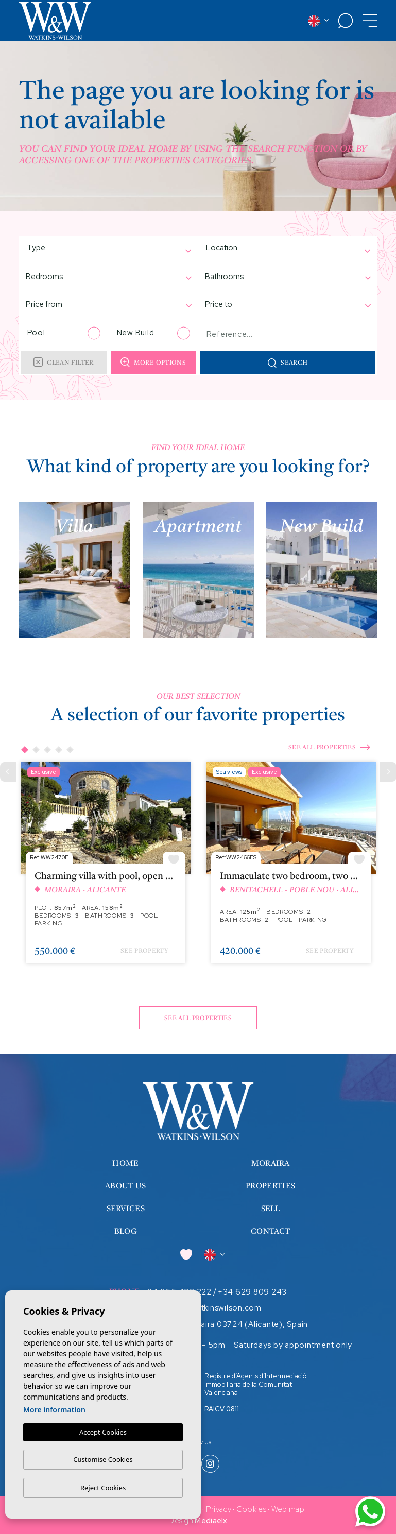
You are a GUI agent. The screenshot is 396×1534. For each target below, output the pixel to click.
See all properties (329, 748)
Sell (270, 1209)
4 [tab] (58, 749)
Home (125, 1164)
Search (288, 363)
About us (125, 1187)
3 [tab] (46, 749)
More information (54, 1410)
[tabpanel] (106, 867)
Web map (287, 1509)
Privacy (218, 1509)
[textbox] (62, 248)
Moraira (270, 1164)
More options (153, 362)
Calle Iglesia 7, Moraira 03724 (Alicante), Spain (219, 1324)
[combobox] (103, 249)
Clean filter (63, 362)
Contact (270, 1232)
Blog (125, 1232)
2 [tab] (35, 749)
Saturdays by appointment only (293, 1345)
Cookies (251, 1509)
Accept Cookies (103, 1432)
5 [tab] (69, 749)
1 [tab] (24, 749)
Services (126, 1209)
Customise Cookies (102, 1459)
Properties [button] (270, 1187)
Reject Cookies (103, 1487)
